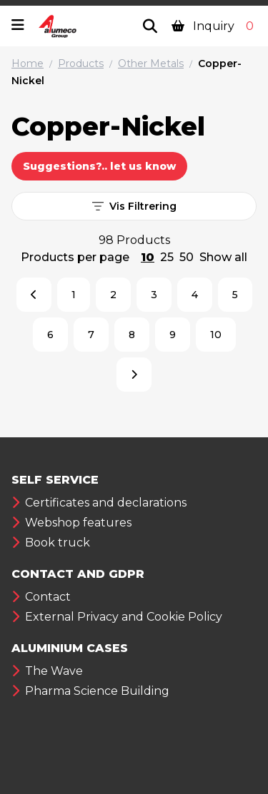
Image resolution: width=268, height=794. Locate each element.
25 (167, 257)
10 (147, 257)
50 (186, 257)
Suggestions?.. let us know (99, 166)
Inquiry (214, 26)
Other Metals (151, 63)
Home (27, 63)
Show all (223, 257)
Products (81, 63)
